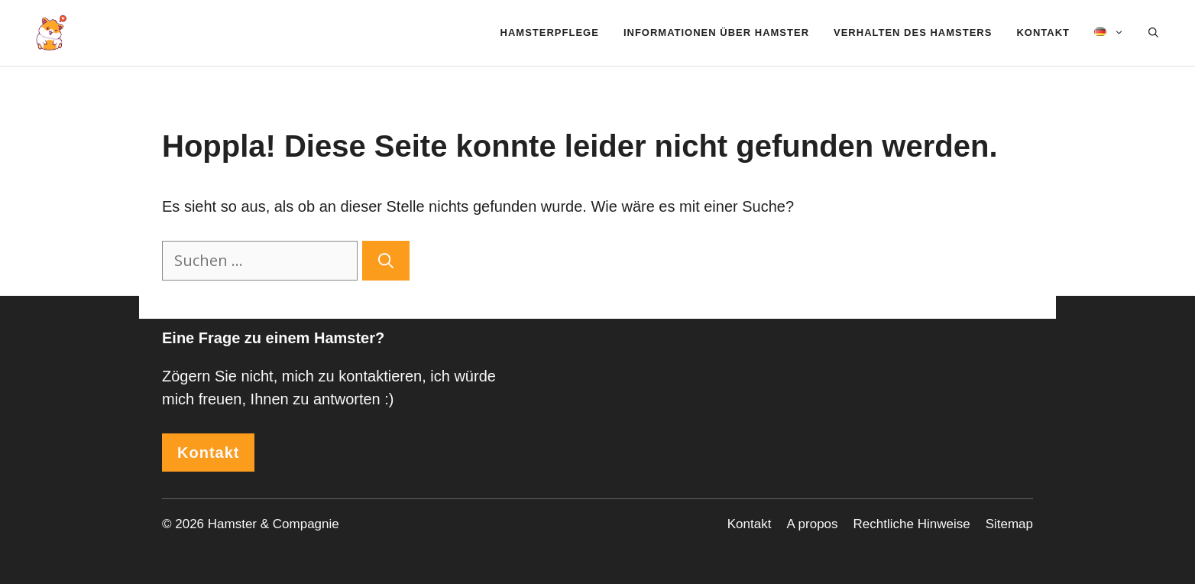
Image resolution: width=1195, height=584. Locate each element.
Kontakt (1043, 32)
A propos (811, 524)
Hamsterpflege (549, 32)
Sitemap (1009, 524)
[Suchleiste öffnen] (1153, 33)
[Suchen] (386, 261)
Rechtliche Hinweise (911, 524)
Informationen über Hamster (716, 32)
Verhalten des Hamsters (913, 32)
